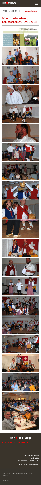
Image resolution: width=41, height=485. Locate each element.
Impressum (6, 473)
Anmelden (6, 480)
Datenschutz (16, 473)
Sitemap (5, 475)
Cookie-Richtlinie (26, 473)
